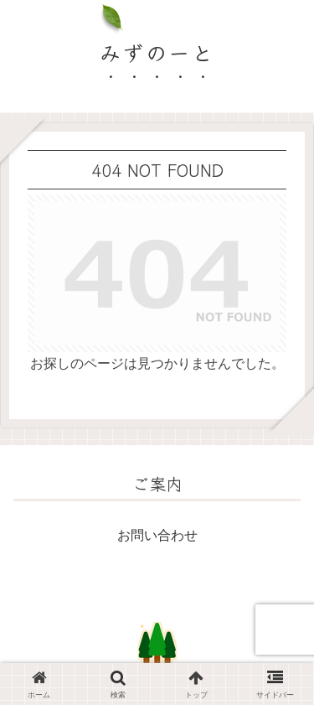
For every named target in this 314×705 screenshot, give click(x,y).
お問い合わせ (157, 535)
